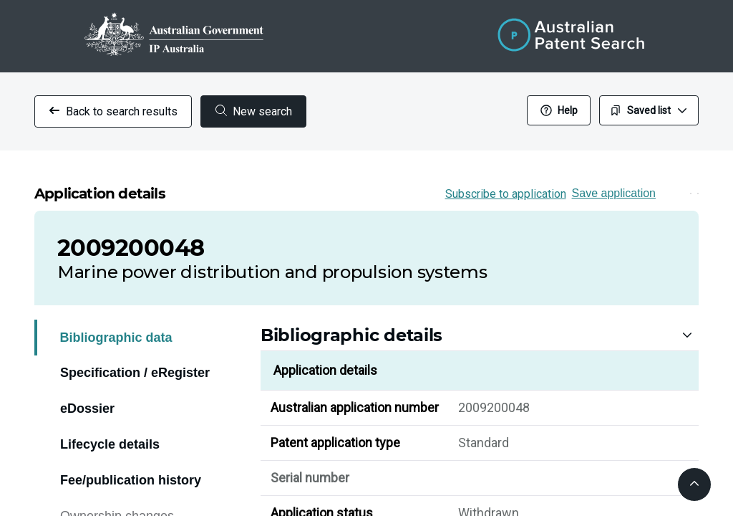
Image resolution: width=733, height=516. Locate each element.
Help (559, 110)
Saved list (649, 110)
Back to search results (113, 111)
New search (253, 111)
